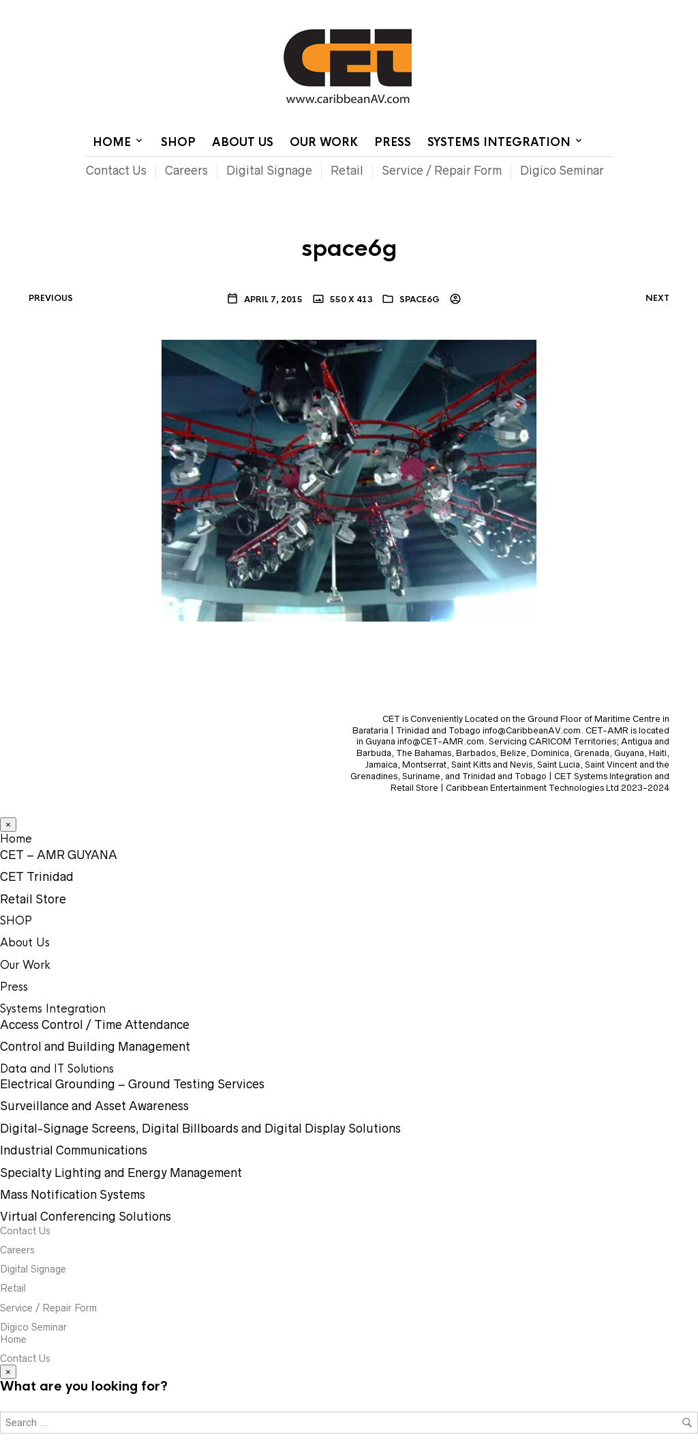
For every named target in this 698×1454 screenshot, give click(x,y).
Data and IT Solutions (57, 1069)
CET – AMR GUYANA (58, 855)
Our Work (324, 142)
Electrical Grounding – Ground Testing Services (132, 1084)
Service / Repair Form (442, 170)
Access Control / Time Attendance (94, 1025)
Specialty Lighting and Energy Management (121, 1173)
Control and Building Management (95, 1046)
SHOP (178, 142)
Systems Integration (499, 142)
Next (657, 298)
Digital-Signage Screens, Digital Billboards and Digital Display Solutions (200, 1128)
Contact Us (497, 10)
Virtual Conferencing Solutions (85, 1216)
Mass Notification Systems (72, 1195)
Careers (186, 170)
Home (445, 10)
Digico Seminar (562, 170)
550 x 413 (350, 299)
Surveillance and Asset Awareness (94, 1106)
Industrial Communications (73, 1150)
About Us (242, 142)
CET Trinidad (37, 877)
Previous (51, 298)
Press (392, 142)
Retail (347, 170)
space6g (419, 299)
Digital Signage (269, 170)
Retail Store (33, 899)
